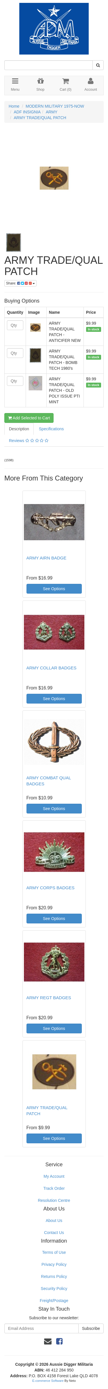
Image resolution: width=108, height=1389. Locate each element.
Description (19, 429)
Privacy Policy (54, 1264)
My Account (53, 1176)
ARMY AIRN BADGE (46, 557)
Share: (20, 283)
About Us (54, 1220)
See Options (54, 588)
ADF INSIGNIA (27, 112)
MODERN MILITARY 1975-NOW (55, 106)
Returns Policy (54, 1276)
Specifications (51, 429)
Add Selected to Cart (29, 418)
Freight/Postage (54, 1300)
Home (14, 106)
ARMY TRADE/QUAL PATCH (40, 117)
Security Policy (54, 1288)
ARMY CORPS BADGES (50, 887)
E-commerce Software (48, 1380)
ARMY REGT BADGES (48, 997)
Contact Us (54, 1232)
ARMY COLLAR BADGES (51, 667)
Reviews (28, 440)
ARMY (51, 112)
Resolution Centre (54, 1200)
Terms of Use (54, 1252)
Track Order (54, 1188)
